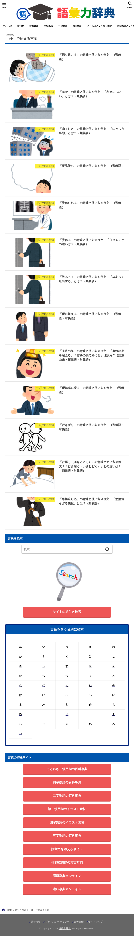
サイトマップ (95, 921)
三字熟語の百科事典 (67, 836)
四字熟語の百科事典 (67, 782)
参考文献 (79, 921)
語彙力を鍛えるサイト (67, 849)
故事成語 (33, 26)
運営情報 (35, 921)
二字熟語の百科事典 (67, 796)
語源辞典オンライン (67, 876)
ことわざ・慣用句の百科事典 (67, 769)
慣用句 (20, 26)
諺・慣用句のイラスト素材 (67, 809)
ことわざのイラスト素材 (99, 26)
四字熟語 (77, 26)
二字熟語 (48, 26)
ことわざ (7, 26)
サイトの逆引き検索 (67, 611)
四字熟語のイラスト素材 (67, 822)
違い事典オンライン (67, 889)
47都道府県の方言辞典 (67, 862)
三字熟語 (62, 26)
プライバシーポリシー (57, 921)
